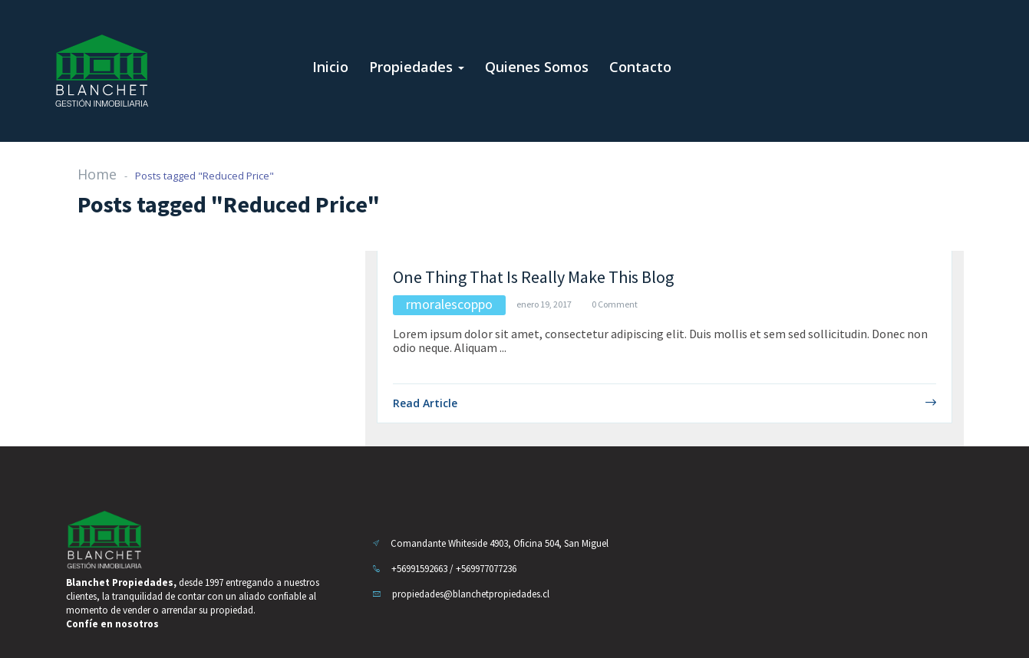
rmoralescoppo (449, 304)
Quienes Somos (537, 67)
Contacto (640, 67)
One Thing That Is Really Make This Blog (533, 277)
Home (97, 174)
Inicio (330, 67)
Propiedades (416, 67)
